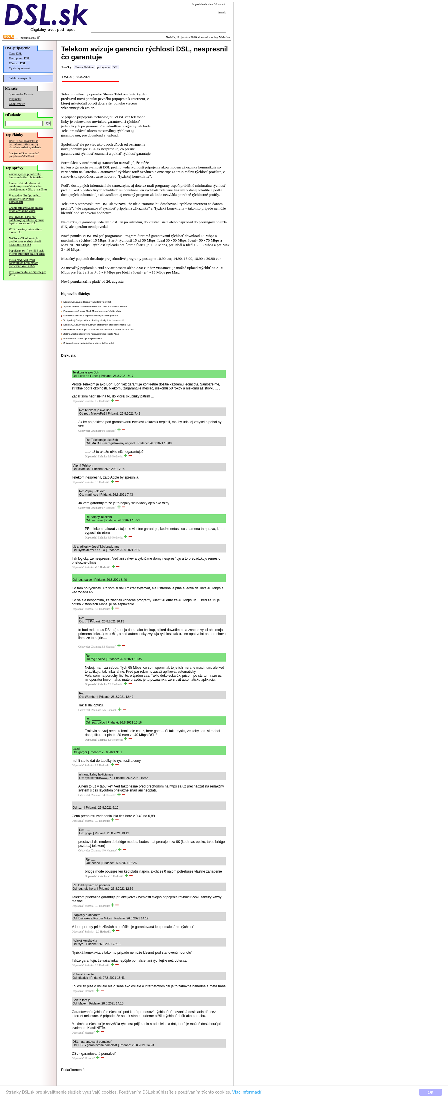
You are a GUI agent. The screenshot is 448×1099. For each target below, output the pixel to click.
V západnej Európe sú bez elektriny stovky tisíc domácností (25, 198)
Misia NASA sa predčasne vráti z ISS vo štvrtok (87, 302)
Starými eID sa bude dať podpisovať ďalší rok (24, 155)
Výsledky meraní (19, 68)
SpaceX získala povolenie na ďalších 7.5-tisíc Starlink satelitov (95, 306)
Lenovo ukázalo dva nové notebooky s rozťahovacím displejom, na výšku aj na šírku (28, 186)
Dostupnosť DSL (19, 58)
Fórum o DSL (17, 63)
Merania (28, 94)
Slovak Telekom (84, 67)
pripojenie (103, 67)
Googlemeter (17, 103)
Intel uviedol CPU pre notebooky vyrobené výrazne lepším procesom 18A (26, 220)
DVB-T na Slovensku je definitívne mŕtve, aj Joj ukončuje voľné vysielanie (25, 144)
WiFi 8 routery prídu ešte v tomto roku (25, 231)
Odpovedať (78, 401)
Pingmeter (15, 99)
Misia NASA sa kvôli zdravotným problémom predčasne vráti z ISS (23, 263)
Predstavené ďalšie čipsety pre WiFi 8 (27, 273)
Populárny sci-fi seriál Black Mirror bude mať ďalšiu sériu (27, 252)
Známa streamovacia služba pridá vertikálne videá (26, 209)
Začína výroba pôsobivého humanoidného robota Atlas (26, 175)
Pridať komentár (73, 1070)
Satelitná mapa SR (20, 78)
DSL (115, 67)
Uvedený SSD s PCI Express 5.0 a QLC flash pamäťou (91, 315)
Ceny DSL (15, 53)
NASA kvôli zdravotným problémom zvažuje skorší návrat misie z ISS (25, 241)
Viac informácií (246, 1092)
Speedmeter (16, 94)
